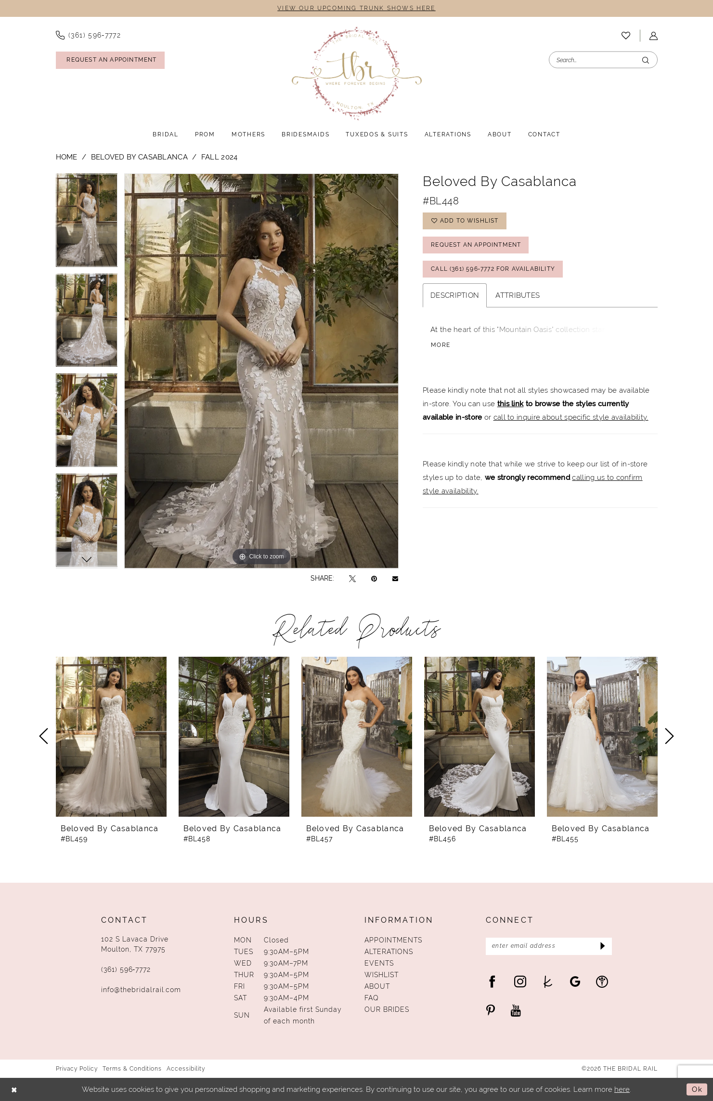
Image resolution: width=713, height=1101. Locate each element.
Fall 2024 (219, 157)
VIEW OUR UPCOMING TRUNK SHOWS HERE (356, 8)
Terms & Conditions (132, 1068)
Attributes (517, 295)
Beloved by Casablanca (139, 157)
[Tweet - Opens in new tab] (352, 578)
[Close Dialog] (14, 1089)
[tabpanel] (87, 223)
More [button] (440, 345)
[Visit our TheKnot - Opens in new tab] (548, 981)
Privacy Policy (77, 1068)
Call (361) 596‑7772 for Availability (493, 269)
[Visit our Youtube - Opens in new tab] (515, 1010)
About (377, 986)
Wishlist (381, 975)
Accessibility (186, 1068)
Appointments (393, 940)
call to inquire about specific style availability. (570, 417)
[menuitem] (88, 35)
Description (454, 295)
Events (379, 963)
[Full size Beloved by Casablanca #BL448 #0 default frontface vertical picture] (261, 371)
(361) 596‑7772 (126, 969)
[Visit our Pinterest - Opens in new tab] (490, 1010)
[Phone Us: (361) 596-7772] (88, 35)
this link (510, 403)
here (622, 1089)
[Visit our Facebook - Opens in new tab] (492, 981)
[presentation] (111, 736)
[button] (653, 36)
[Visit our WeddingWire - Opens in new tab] (602, 981)
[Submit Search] (645, 60)
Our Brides (386, 1009)
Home (67, 157)
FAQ (371, 998)
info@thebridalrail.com (141, 990)
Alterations (388, 951)
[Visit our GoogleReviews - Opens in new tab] (575, 981)
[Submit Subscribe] (601, 946)
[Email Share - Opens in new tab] (395, 578)
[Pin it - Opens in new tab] (374, 578)
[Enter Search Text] (603, 60)
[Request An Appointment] (110, 60)
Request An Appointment (476, 245)
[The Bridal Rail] (357, 73)
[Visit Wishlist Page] (626, 35)
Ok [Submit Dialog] (697, 1089)
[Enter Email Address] (549, 946)
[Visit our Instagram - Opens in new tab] (520, 981)
